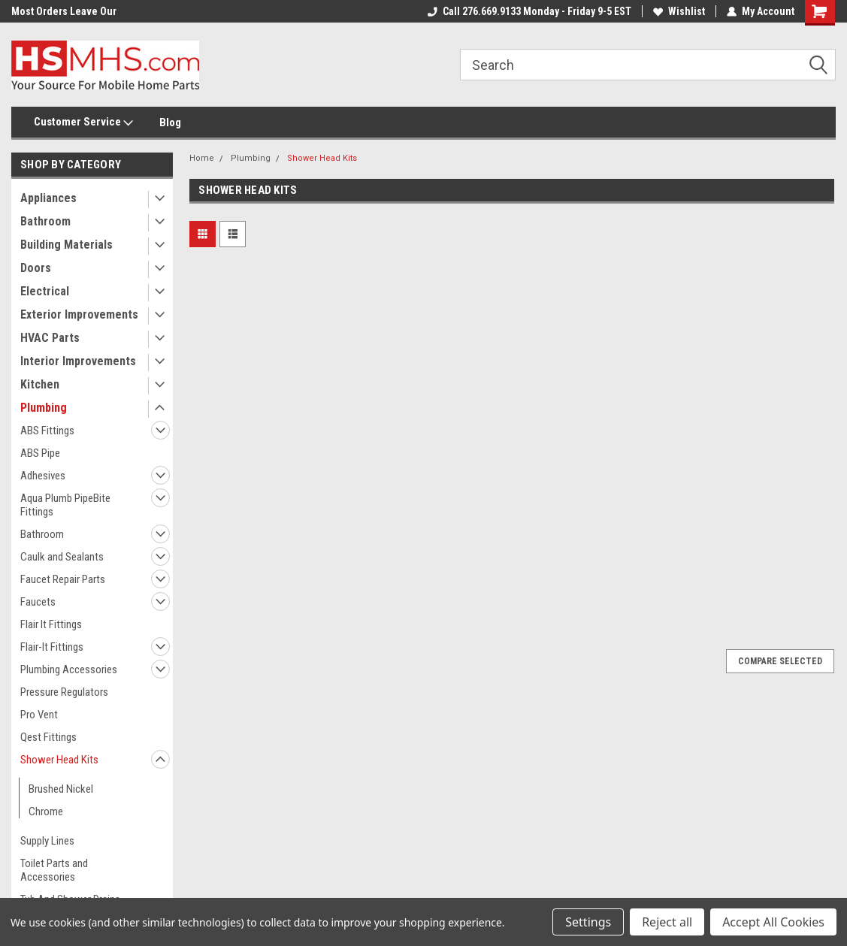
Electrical (44, 291)
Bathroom (45, 221)
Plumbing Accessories (68, 669)
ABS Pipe (40, 453)
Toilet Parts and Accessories (54, 870)
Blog (170, 122)
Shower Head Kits (59, 759)
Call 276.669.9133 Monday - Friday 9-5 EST (529, 11)
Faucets (38, 602)
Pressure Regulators (64, 692)
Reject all (667, 922)
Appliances (48, 198)
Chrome (46, 811)
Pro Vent (39, 714)
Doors (35, 268)
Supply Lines (47, 841)
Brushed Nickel (61, 789)
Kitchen (39, 384)
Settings (588, 922)
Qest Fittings (48, 737)
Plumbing (43, 407)
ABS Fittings (47, 430)
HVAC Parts (50, 338)
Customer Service (83, 122)
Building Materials (66, 244)
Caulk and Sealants (62, 557)
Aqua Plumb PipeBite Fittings (65, 504)
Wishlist (679, 11)
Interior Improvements (78, 361)
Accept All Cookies (773, 922)
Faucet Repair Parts (62, 579)
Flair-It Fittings (51, 647)
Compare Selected (780, 661)
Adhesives (42, 475)
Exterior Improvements (79, 314)
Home (201, 158)
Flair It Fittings (51, 624)
